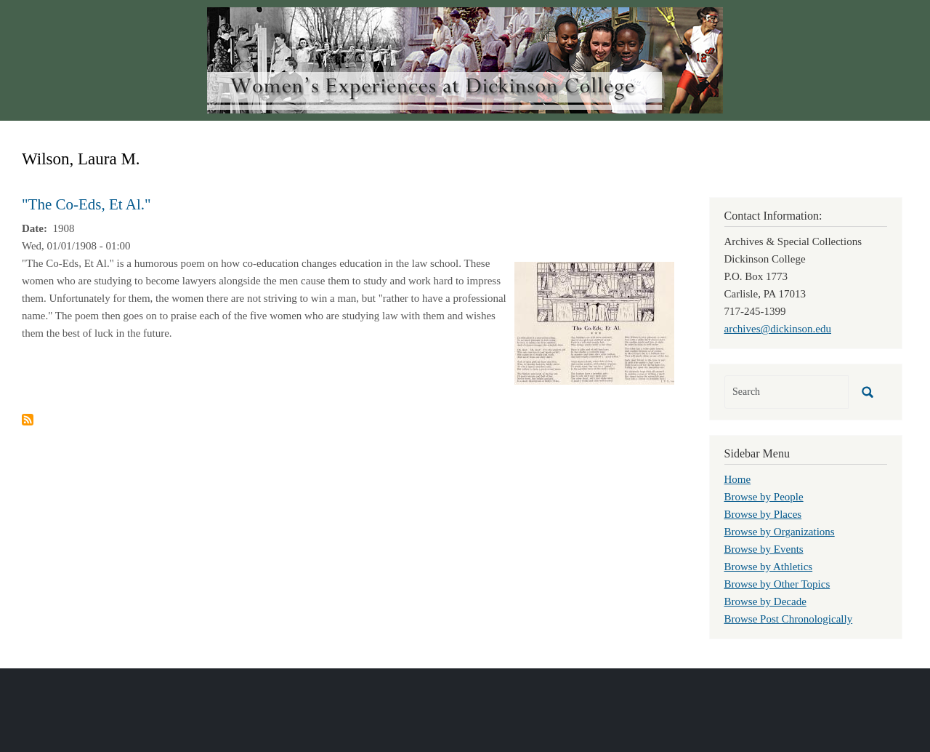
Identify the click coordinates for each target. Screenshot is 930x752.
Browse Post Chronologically (788, 619)
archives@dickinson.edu (778, 329)
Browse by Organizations (779, 531)
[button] (594, 322)
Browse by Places (763, 514)
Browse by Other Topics (777, 584)
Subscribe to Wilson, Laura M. (27, 419)
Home (737, 479)
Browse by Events (764, 549)
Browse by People (764, 497)
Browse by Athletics (768, 566)
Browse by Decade (765, 601)
